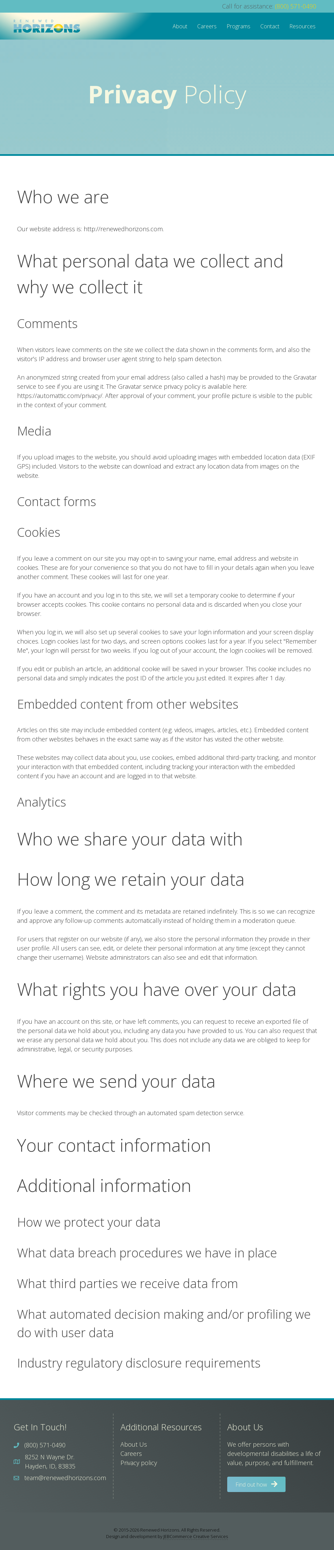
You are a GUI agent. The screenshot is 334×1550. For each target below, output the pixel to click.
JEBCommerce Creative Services (195, 1536)
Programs (238, 26)
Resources (302, 26)
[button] (256, 1484)
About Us (133, 1444)
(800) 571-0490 (295, 6)
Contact (269, 26)
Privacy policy (138, 1463)
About (180, 26)
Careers (207, 26)
